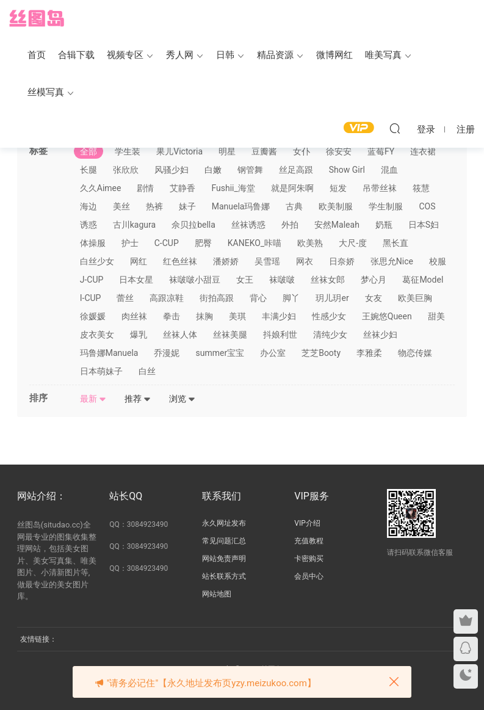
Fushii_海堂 (233, 188)
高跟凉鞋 (167, 298)
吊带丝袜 (380, 188)
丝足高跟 (296, 170)
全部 (88, 151)
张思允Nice (391, 261)
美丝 (121, 206)
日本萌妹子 (101, 371)
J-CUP (92, 279)
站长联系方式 (224, 576)
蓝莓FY (380, 151)
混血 (389, 170)
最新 (93, 399)
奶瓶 (383, 225)
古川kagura (134, 225)
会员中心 (308, 576)
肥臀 (203, 243)
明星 (227, 151)
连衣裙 (423, 151)
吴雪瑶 (267, 261)
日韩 (225, 54)
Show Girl (347, 170)
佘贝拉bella (193, 225)
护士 (130, 243)
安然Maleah (336, 225)
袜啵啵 (282, 279)
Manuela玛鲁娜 (241, 206)
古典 (294, 206)
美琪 (237, 316)
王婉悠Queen (387, 316)
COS (427, 206)
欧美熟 (310, 243)
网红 (138, 261)
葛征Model (422, 279)
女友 (373, 298)
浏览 (182, 399)
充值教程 (308, 541)
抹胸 (204, 316)
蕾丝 (125, 298)
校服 (437, 261)
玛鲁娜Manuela (109, 353)
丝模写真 (45, 92)
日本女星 (136, 279)
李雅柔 (369, 353)
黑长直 (395, 243)
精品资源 (275, 54)
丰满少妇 (279, 316)
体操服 (93, 243)
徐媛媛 (93, 316)
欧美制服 (336, 206)
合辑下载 (76, 54)
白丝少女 (97, 261)
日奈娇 (342, 261)
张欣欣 (126, 170)
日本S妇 (423, 225)
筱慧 (421, 188)
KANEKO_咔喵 (254, 243)
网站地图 (216, 594)
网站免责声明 (224, 558)
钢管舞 (250, 170)
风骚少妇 (171, 170)
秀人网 (179, 54)
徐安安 (339, 151)
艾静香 (182, 188)
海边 (88, 206)
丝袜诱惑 (248, 225)
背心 (258, 298)
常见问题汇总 (224, 541)
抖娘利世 (280, 334)
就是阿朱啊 (292, 188)
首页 (36, 54)
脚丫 (291, 298)
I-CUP (90, 298)
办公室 (273, 353)
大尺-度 (353, 243)
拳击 (171, 316)
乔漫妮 (166, 353)
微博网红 (334, 54)
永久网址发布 (224, 523)
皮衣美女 (97, 334)
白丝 (147, 371)
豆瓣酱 (264, 151)
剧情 (145, 188)
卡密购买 (308, 558)
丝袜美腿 (230, 334)
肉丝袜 (134, 316)
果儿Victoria (179, 151)
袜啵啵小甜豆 (194, 279)
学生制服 (386, 206)
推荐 (138, 399)
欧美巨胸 (415, 298)
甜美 (436, 316)
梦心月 (373, 279)
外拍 (289, 225)
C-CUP (166, 243)
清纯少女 (330, 334)
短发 (338, 188)
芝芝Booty (321, 353)
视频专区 (125, 54)
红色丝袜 (180, 261)
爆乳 (138, 334)
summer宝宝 (219, 353)
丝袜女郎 (328, 279)
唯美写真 (383, 54)
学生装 (127, 151)
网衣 (304, 261)
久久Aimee (100, 188)
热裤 (154, 206)
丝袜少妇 (380, 334)
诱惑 (88, 225)
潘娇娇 (226, 261)
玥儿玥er (332, 298)
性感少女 (329, 316)
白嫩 (213, 170)
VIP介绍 (307, 523)
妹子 (187, 206)
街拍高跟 (217, 298)
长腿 (88, 170)
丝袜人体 (180, 334)
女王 (244, 279)
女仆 (301, 151)
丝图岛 (36, 18)
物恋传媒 (415, 353)
